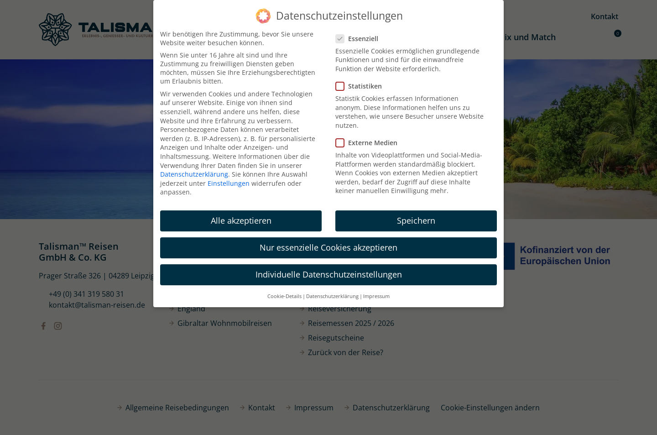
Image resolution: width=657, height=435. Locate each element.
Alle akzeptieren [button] (241, 220)
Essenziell (359, 38)
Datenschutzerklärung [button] (332, 296)
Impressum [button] (376, 296)
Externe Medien (369, 142)
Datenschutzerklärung (194, 174)
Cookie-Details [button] (284, 296)
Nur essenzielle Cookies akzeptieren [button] (328, 247)
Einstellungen (229, 183)
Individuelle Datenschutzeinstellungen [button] (329, 274)
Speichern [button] (416, 220)
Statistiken (361, 86)
